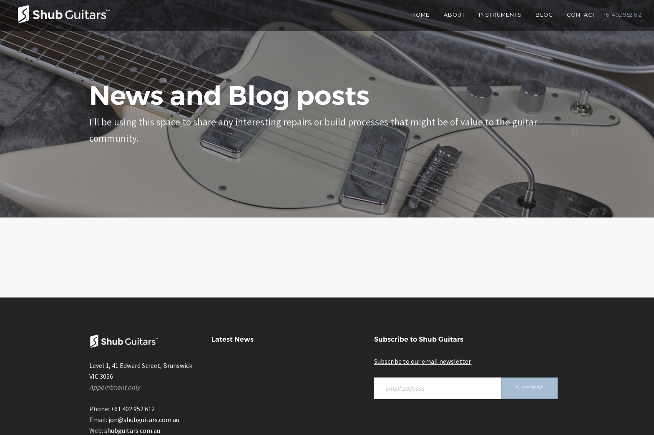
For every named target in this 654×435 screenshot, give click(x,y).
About (454, 15)
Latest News (232, 339)
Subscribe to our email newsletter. (423, 361)
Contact (581, 15)
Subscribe (529, 387)
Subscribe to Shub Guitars (418, 339)
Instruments (500, 15)
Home (420, 15)
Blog (544, 15)
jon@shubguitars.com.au (143, 419)
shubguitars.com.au (132, 430)
